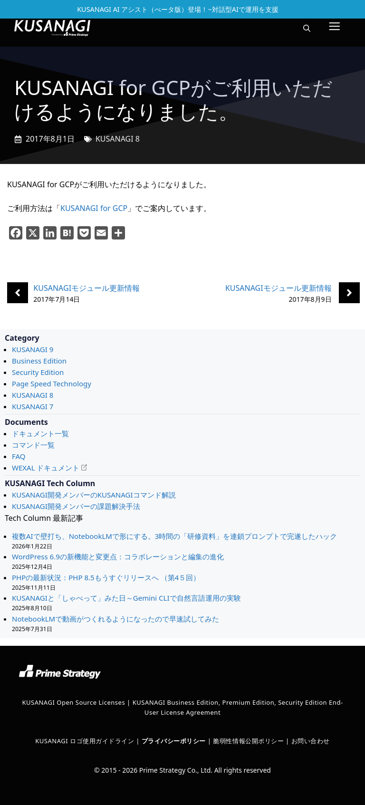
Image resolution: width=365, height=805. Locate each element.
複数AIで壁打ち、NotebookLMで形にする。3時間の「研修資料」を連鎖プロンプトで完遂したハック (174, 536)
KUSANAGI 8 (118, 139)
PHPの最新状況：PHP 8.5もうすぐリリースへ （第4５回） (107, 577)
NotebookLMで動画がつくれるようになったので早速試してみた (115, 618)
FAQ (19, 456)
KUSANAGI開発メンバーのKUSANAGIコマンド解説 (94, 494)
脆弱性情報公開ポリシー (248, 741)
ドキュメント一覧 (40, 433)
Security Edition (38, 372)
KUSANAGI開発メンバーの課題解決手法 (76, 506)
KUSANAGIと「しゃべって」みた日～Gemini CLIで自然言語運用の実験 (126, 598)
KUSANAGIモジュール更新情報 (86, 288)
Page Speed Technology (51, 383)
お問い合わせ (310, 741)
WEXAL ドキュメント (45, 467)
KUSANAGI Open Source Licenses (73, 702)
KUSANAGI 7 (32, 406)
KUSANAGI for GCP (93, 208)
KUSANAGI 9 (32, 349)
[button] (307, 28)
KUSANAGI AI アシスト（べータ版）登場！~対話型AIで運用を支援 (178, 9)
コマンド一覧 (33, 445)
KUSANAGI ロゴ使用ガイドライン (84, 741)
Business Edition (39, 360)
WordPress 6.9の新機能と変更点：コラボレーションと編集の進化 (118, 556)
